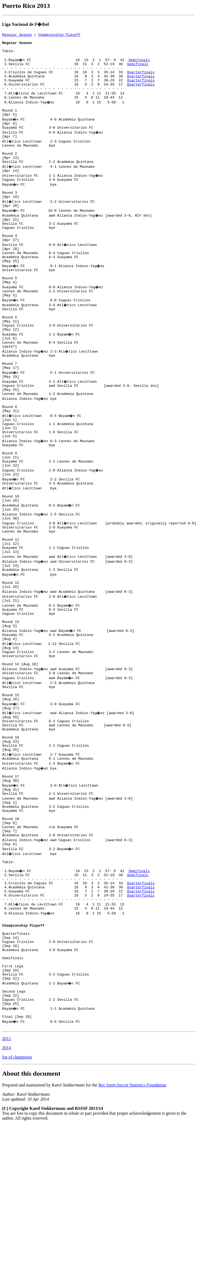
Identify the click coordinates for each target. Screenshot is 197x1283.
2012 (6, 1182)
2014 (6, 1191)
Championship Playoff (59, 35)
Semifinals (139, 64)
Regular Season (17, 35)
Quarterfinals (140, 79)
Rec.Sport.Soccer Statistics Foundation (132, 1228)
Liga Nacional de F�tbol (25, 24)
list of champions (17, 1200)
